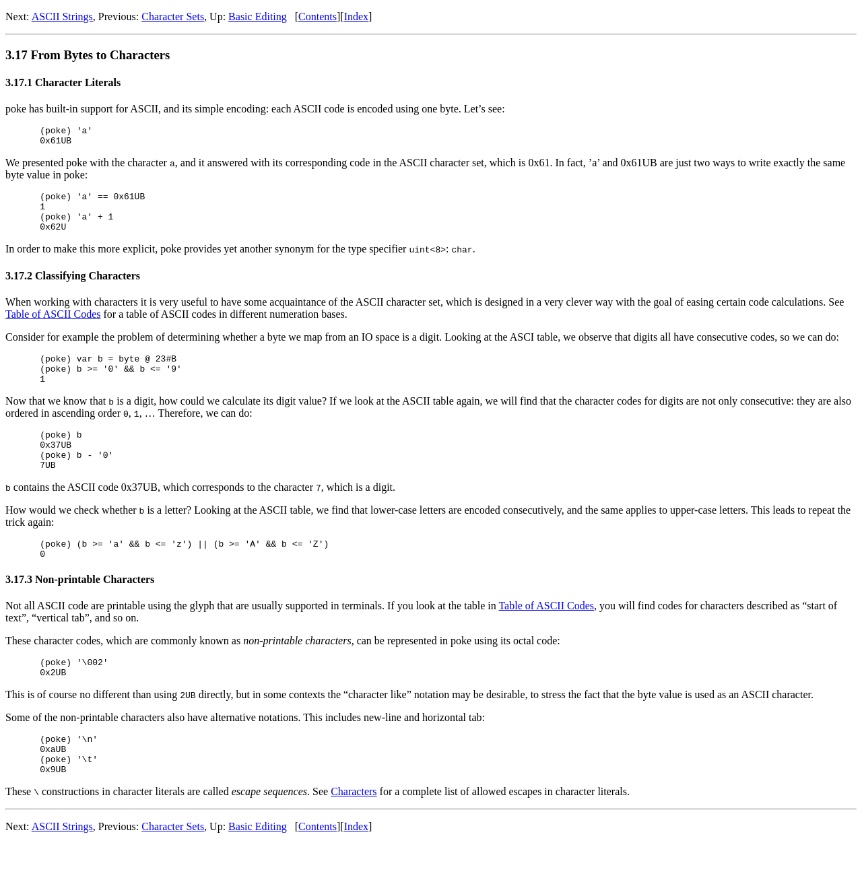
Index (356, 16)
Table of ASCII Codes (53, 326)
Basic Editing (257, 16)
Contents (317, 16)
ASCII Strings (62, 16)
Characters (353, 834)
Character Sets (172, 16)
